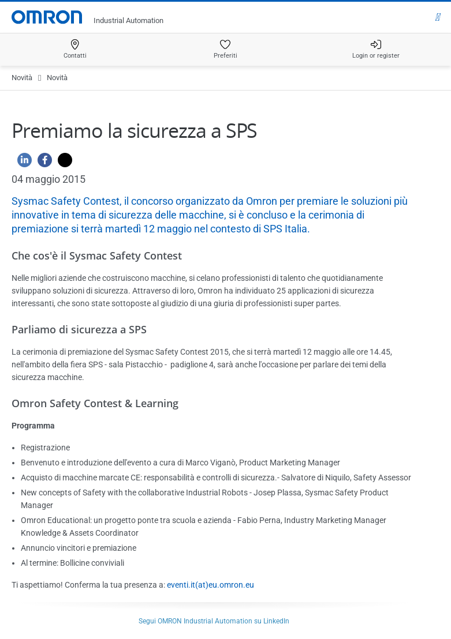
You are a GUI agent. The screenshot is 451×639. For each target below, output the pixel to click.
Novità (22, 77)
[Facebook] (42, 163)
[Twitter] (62, 163)
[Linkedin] (22, 163)
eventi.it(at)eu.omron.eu (210, 584)
